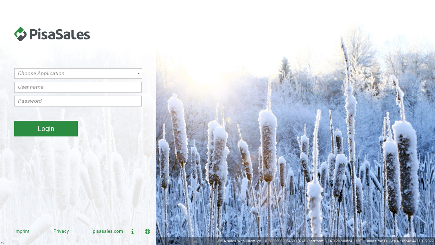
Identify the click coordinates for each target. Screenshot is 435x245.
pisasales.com (108, 231)
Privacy (61, 231)
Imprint (22, 231)
